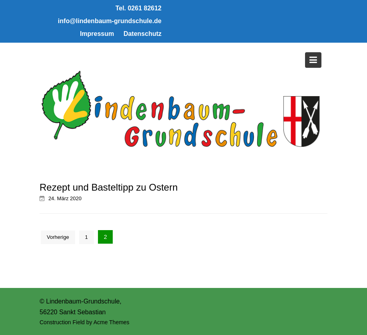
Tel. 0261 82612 (139, 8)
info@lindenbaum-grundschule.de (110, 21)
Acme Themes (112, 322)
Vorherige (58, 237)
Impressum (97, 33)
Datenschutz (143, 33)
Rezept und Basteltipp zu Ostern (109, 187)
